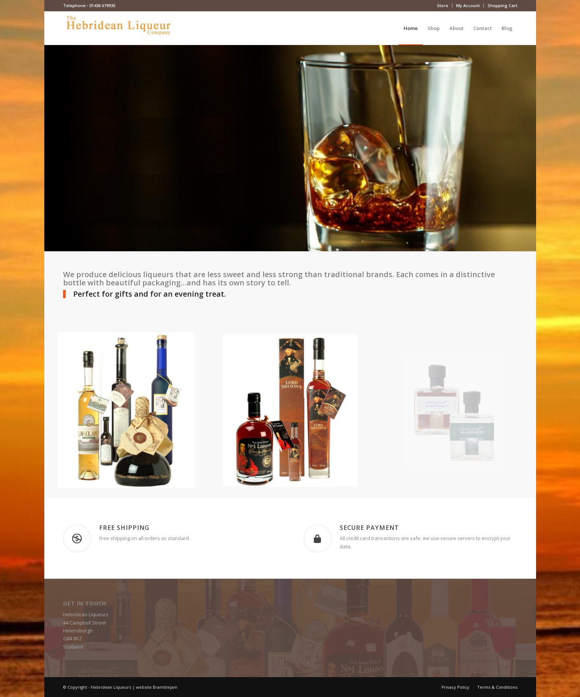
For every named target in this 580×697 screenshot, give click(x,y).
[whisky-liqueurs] (126, 410)
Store (442, 5)
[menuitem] (442, 6)
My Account (468, 5)
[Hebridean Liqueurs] (119, 28)
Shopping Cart (502, 5)
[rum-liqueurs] (290, 410)
